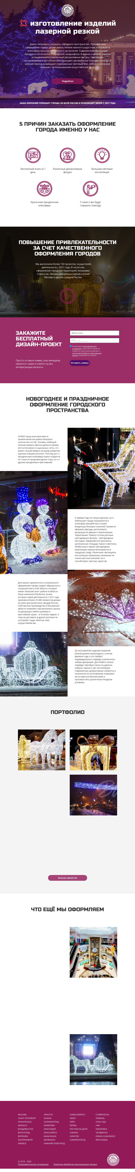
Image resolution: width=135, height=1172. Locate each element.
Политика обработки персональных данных (75, 1167)
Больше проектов (67, 877)
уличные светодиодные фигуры (94, 536)
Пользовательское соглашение (33, 1167)
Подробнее (67, 81)
